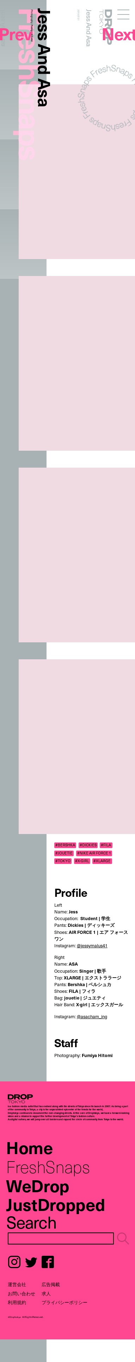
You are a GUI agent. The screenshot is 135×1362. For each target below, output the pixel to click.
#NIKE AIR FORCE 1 (94, 853)
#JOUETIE (64, 853)
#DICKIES (88, 844)
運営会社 (17, 1284)
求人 (46, 1293)
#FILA (106, 844)
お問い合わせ (21, 1293)
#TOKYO (62, 860)
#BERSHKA (65, 844)
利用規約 (17, 1302)
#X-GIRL (82, 860)
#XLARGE (102, 860)
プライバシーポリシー (64, 1302)
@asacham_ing (92, 1016)
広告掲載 (51, 1284)
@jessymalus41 (92, 945)
